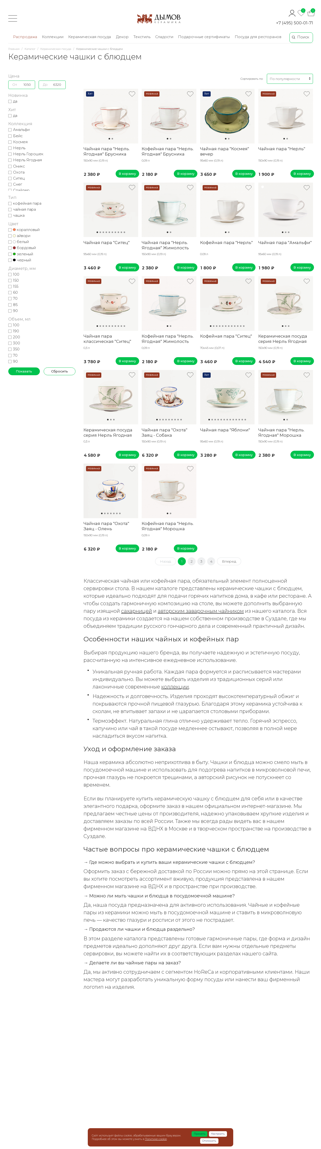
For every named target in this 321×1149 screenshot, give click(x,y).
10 (124, 232)
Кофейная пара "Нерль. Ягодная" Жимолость (168, 339)
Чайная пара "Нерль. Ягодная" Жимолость (165, 245)
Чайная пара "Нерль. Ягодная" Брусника (107, 151)
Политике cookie (156, 1139)
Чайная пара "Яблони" (225, 429)
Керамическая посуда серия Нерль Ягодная (282, 339)
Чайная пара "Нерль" (281, 148)
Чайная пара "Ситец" (107, 242)
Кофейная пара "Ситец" (226, 336)
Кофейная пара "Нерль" (226, 242)
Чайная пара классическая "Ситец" (107, 339)
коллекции (175, 687)
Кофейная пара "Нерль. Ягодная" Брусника (168, 151)
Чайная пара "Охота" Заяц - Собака (164, 432)
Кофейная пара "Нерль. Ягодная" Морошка (168, 526)
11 (241, 326)
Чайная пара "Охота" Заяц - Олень (106, 526)
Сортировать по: (251, 79)
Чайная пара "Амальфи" (285, 242)
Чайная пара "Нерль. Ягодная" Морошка (281, 432)
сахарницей (136, 611)
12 (244, 326)
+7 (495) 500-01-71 (294, 22)
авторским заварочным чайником (201, 611)
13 (245, 419)
